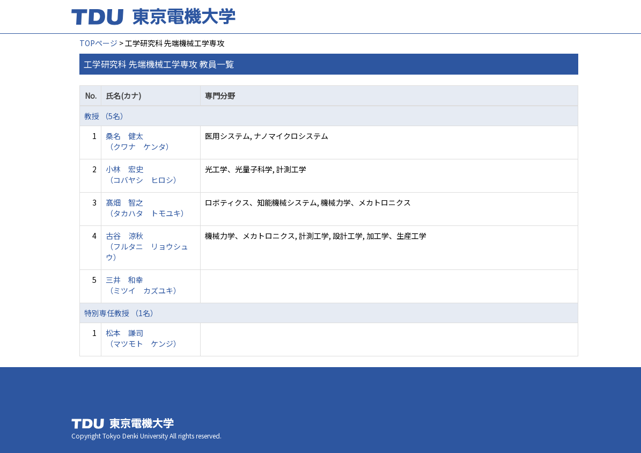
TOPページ (98, 43)
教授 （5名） (106, 116)
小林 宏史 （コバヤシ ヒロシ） (143, 174)
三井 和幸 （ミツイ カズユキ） (143, 285)
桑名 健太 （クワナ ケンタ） (139, 141)
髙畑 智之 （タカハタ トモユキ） (147, 207)
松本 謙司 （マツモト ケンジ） (143, 338)
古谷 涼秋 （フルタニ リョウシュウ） (147, 246)
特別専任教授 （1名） (121, 313)
